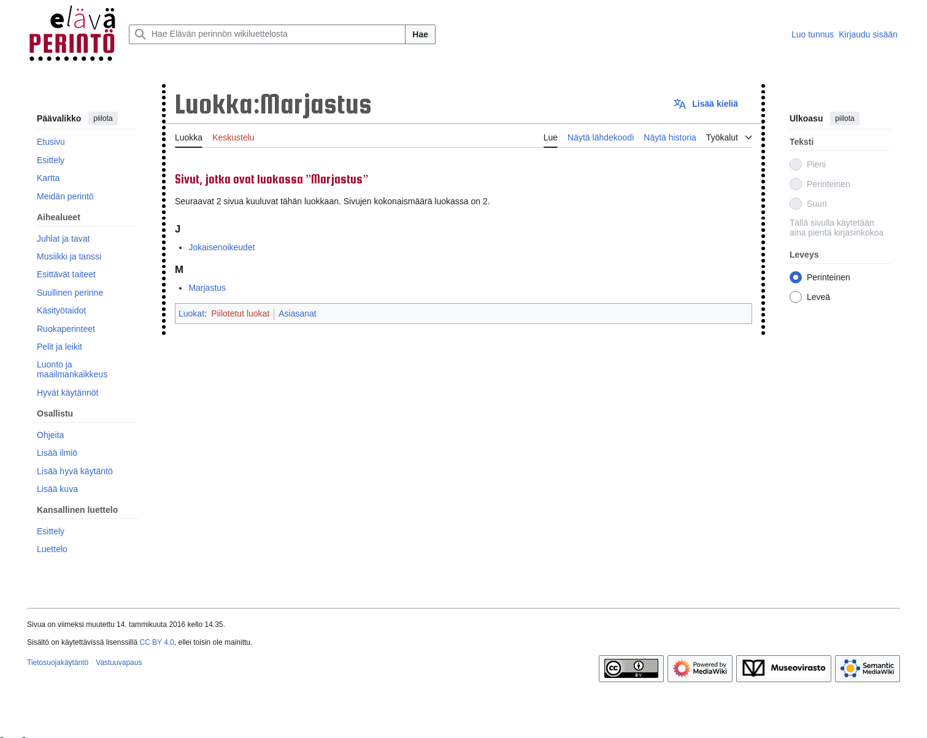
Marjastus (207, 288)
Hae (420, 34)
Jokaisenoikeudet (221, 247)
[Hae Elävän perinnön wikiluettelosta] (267, 34)
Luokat (191, 313)
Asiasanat (297, 313)
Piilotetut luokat (240, 313)
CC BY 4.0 (156, 642)
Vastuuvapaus (119, 662)
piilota (102, 118)
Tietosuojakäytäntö (57, 662)
